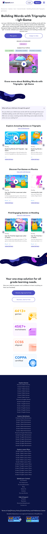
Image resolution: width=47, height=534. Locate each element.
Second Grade (21, 9)
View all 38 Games (23, 128)
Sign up (37, 2)
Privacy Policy (15, 510)
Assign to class (33, 36)
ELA (15, 9)
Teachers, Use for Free (23, 299)
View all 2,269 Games (23, 215)
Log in (29, 2)
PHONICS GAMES (35, 50)
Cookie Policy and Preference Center (33, 510)
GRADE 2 (23, 44)
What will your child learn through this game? (23, 108)
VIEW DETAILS (9, 159)
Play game (13, 36)
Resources (4, 9)
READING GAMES (21, 50)
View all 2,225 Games (23, 172)
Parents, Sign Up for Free (23, 293)
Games (10, 9)
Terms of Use (6, 510)
